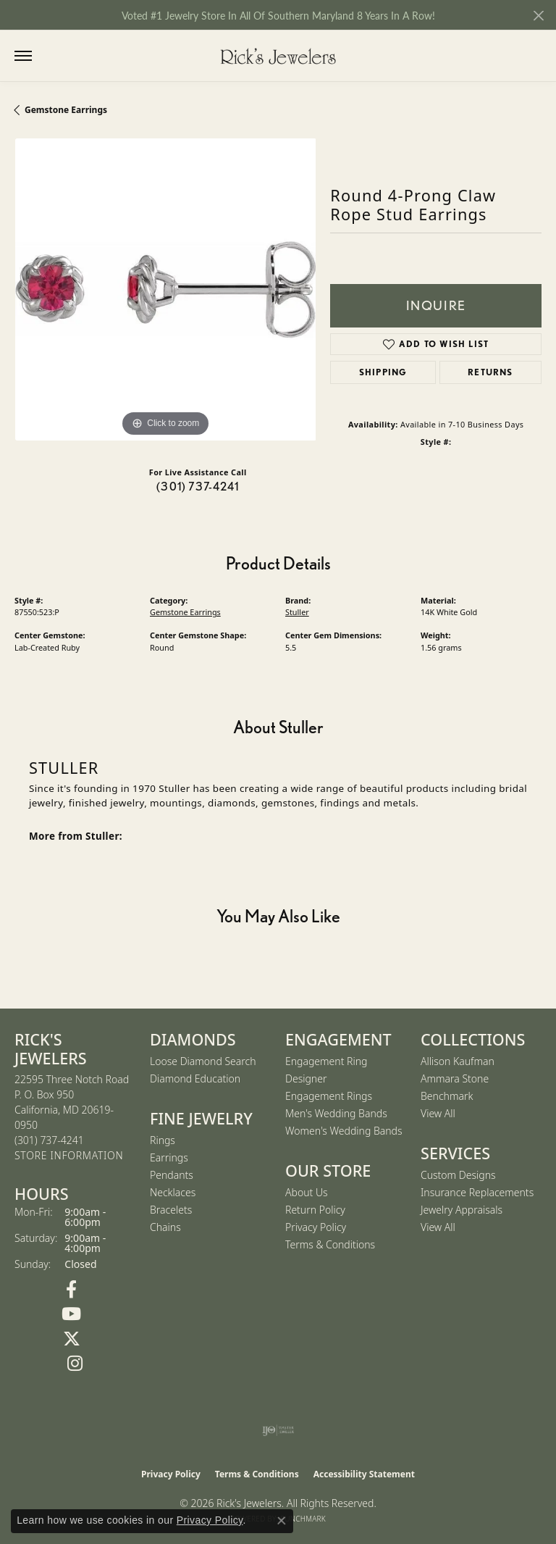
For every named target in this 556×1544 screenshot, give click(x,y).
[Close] (538, 16)
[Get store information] (68, 1156)
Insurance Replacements (477, 1192)
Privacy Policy (315, 1227)
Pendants (171, 1175)
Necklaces (172, 1192)
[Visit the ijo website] (278, 1430)
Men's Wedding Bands (336, 1113)
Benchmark (447, 1096)
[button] (52, 56)
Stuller (297, 611)
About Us (306, 1192)
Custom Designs (458, 1175)
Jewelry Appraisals (461, 1210)
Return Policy (315, 1210)
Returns (490, 372)
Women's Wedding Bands (344, 1131)
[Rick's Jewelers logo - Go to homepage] (278, 56)
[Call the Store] (49, 1140)
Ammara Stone (455, 1078)
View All (438, 1113)
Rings (162, 1140)
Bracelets (171, 1210)
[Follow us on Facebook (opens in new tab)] (71, 1289)
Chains (165, 1227)
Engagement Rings (328, 1096)
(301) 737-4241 (197, 486)
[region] (165, 289)
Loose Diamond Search (203, 1061)
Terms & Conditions (330, 1244)
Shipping (383, 372)
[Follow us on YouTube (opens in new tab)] (71, 1314)
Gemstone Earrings (66, 110)
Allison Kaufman (457, 1061)
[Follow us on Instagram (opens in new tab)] (74, 1363)
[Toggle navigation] (23, 55)
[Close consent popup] (281, 1520)
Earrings (169, 1157)
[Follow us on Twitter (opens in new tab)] (71, 1339)
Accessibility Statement (364, 1474)
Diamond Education (195, 1078)
